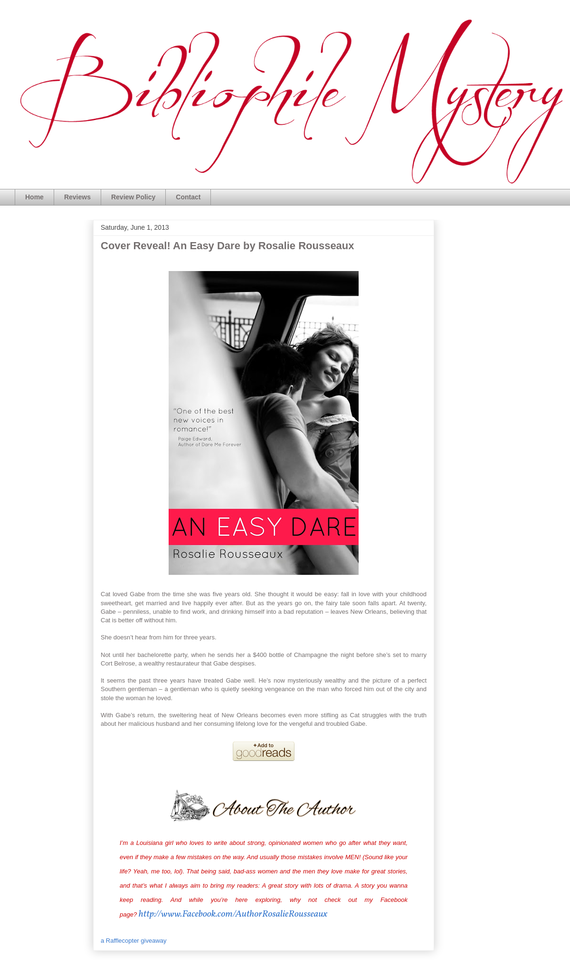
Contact (188, 197)
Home (34, 197)
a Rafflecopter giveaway (134, 940)
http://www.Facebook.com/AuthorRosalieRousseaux (233, 914)
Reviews (77, 197)
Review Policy (133, 197)
